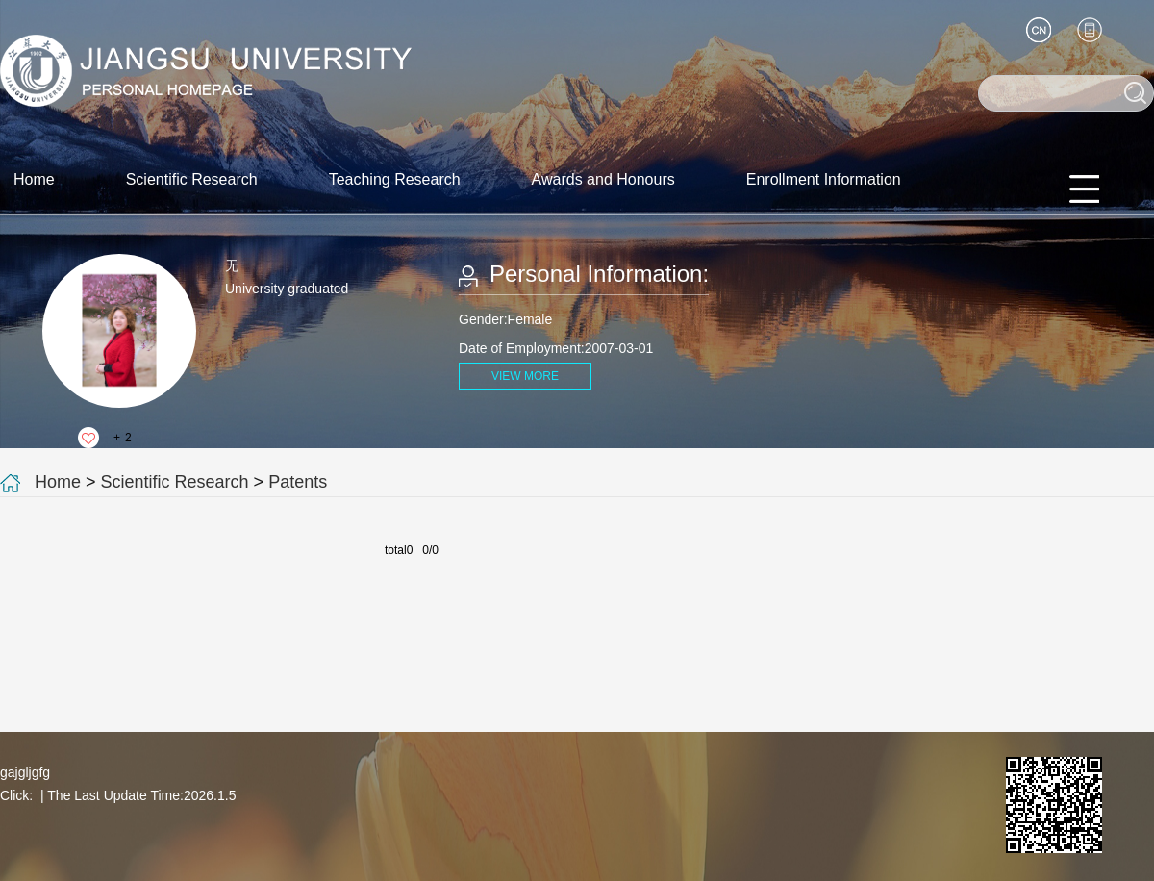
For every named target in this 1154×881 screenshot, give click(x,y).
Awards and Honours (603, 179)
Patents (297, 481)
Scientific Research (192, 179)
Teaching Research (395, 179)
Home (34, 179)
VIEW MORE (525, 376)
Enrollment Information (823, 179)
